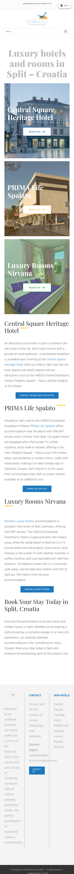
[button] (64, 5)
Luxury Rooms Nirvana (59, 741)
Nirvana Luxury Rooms (19, 521)
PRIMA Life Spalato (42, 426)
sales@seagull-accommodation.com (37, 4)
